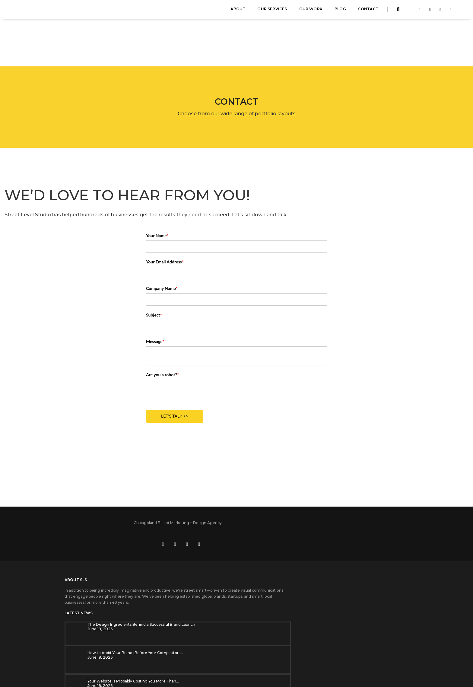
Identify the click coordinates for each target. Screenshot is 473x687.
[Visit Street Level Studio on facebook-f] (418, 11)
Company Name (162, 246)
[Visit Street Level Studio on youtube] (449, 11)
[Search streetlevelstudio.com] (398, 11)
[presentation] (192, 349)
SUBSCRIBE (317, 587)
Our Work (310, 10)
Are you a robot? (162, 332)
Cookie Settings (222, 661)
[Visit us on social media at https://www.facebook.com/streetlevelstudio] (338, 484)
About (237, 10)
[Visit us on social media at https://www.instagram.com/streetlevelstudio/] (374, 484)
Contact (368, 10)
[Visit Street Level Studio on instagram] (438, 11)
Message (155, 298)
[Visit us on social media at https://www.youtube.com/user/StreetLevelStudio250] (362, 484)
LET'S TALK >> (174, 373)
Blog (340, 10)
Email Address (315, 560)
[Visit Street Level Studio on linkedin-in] (428, 11)
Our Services (272, 10)
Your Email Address (165, 219)
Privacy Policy (252, 661)
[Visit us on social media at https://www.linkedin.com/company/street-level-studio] (350, 484)
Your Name (157, 193)
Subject (154, 272)
